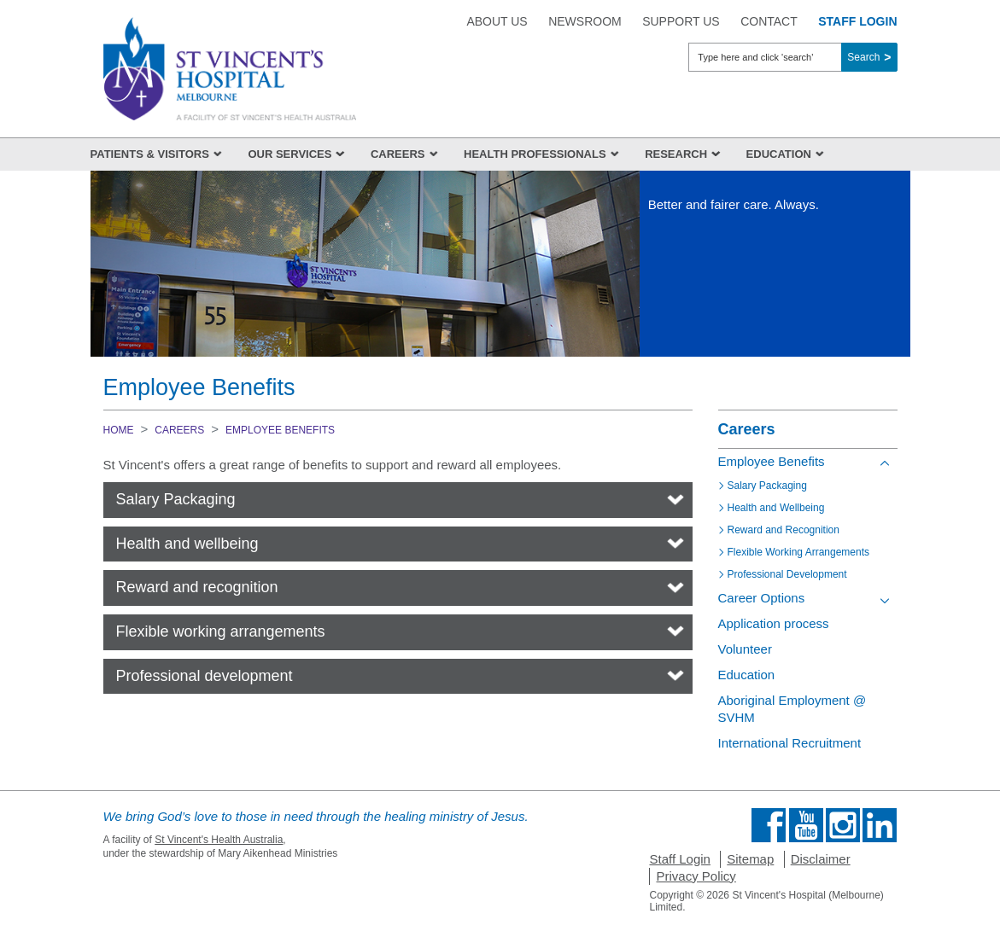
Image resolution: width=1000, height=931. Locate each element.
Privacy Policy (695, 876)
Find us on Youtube (806, 825)
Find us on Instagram (843, 825)
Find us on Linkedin (880, 825)
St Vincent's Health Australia (219, 840)
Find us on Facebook (768, 825)
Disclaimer (821, 859)
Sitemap (750, 859)
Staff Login (679, 859)
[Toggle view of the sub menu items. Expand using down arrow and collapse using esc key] (885, 601)
